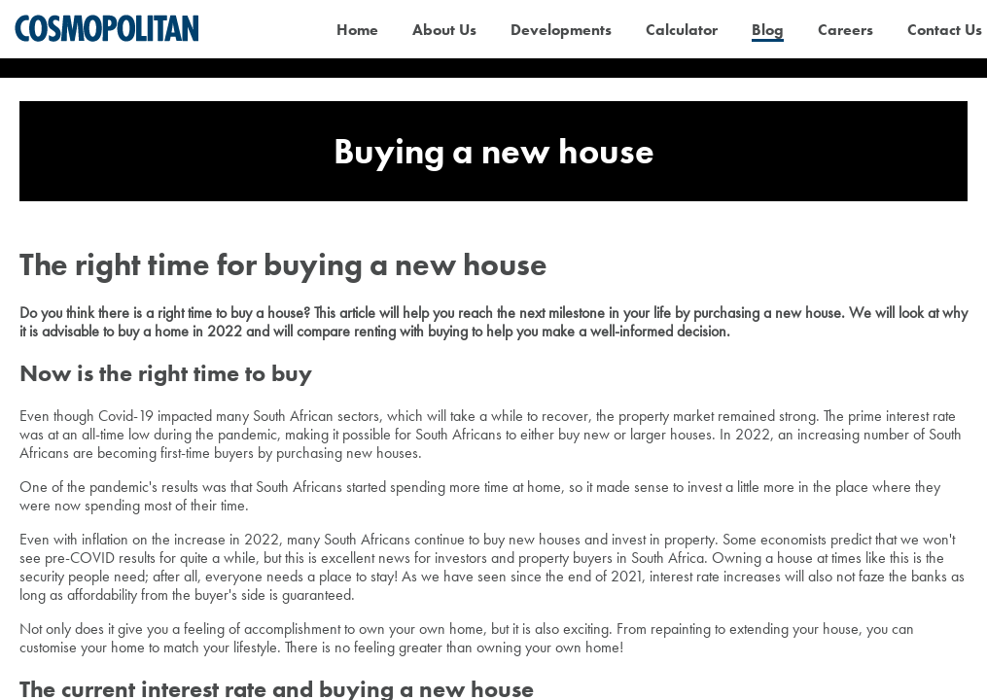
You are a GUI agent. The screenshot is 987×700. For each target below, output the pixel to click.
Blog (768, 29)
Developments (561, 29)
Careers (845, 29)
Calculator (682, 29)
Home (357, 29)
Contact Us (944, 29)
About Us (444, 29)
